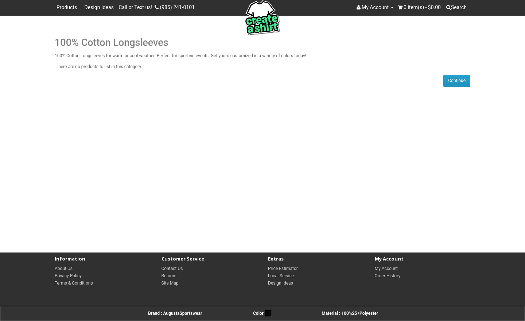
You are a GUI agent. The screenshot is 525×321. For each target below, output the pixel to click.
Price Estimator (283, 268)
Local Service (281, 275)
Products (68, 7)
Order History (388, 275)
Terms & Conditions (74, 283)
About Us (64, 268)
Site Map (170, 283)
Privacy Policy (68, 275)
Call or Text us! (136, 7)
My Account (386, 268)
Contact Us (172, 268)
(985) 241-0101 (175, 7)
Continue (457, 80)
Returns (169, 275)
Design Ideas (99, 7)
